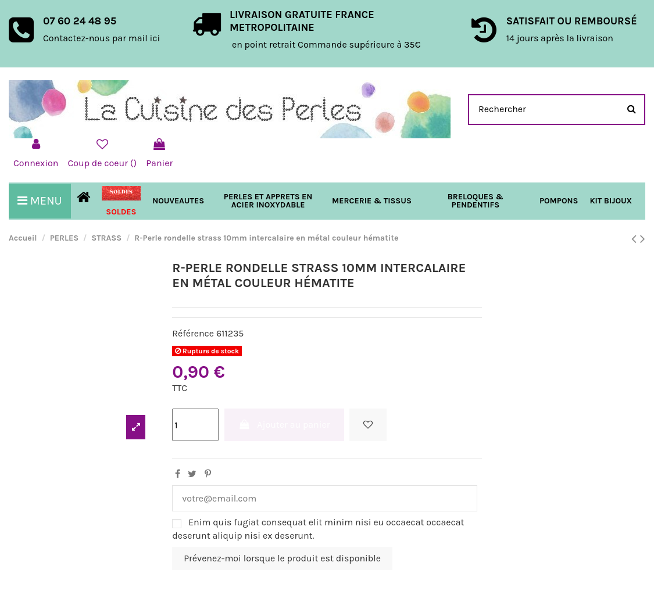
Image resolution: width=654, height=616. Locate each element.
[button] (371, 201)
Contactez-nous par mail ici (101, 38)
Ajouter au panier (284, 424)
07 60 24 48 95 (79, 21)
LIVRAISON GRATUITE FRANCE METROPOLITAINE (302, 21)
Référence (193, 333)
